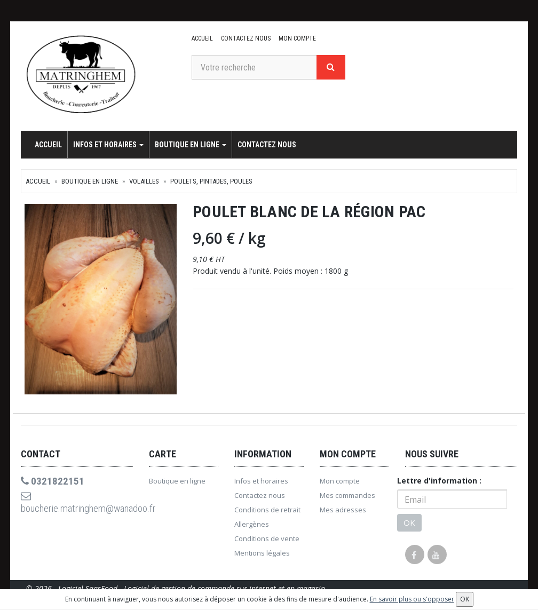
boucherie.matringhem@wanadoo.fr (77, 507)
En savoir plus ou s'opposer (412, 599)
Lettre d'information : (439, 484)
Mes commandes (347, 498)
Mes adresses (343, 513)
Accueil (202, 38)
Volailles (144, 181)
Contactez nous (245, 38)
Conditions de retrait (267, 513)
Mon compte (296, 38)
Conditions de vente (266, 541)
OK (409, 525)
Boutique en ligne (190, 144)
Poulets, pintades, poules (211, 181)
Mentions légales (262, 556)
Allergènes (251, 527)
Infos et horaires (108, 144)
